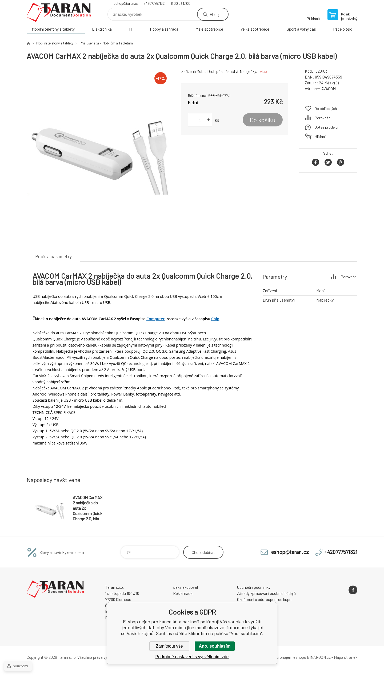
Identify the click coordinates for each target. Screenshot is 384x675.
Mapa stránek (345, 657)
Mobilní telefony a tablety (53, 29)
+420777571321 (155, 3)
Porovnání (323, 118)
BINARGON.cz (319, 657)
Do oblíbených (326, 108)
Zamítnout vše (169, 646)
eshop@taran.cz (126, 3)
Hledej (214, 14)
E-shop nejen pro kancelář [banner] (59, 12)
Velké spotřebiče (255, 29)
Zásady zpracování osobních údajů (266, 593)
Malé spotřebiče (209, 29)
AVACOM (328, 88)
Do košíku (262, 120)
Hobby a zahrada (164, 29)
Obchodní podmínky (253, 587)
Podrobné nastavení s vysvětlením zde (192, 657)
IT (131, 29)
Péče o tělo (342, 29)
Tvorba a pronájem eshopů (283, 657)
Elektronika (102, 29)
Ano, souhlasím (214, 646)
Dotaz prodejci (326, 127)
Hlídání (320, 136)
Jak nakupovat (185, 587)
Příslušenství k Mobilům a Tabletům (106, 43)
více (263, 71)
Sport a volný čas (301, 29)
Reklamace (183, 593)
